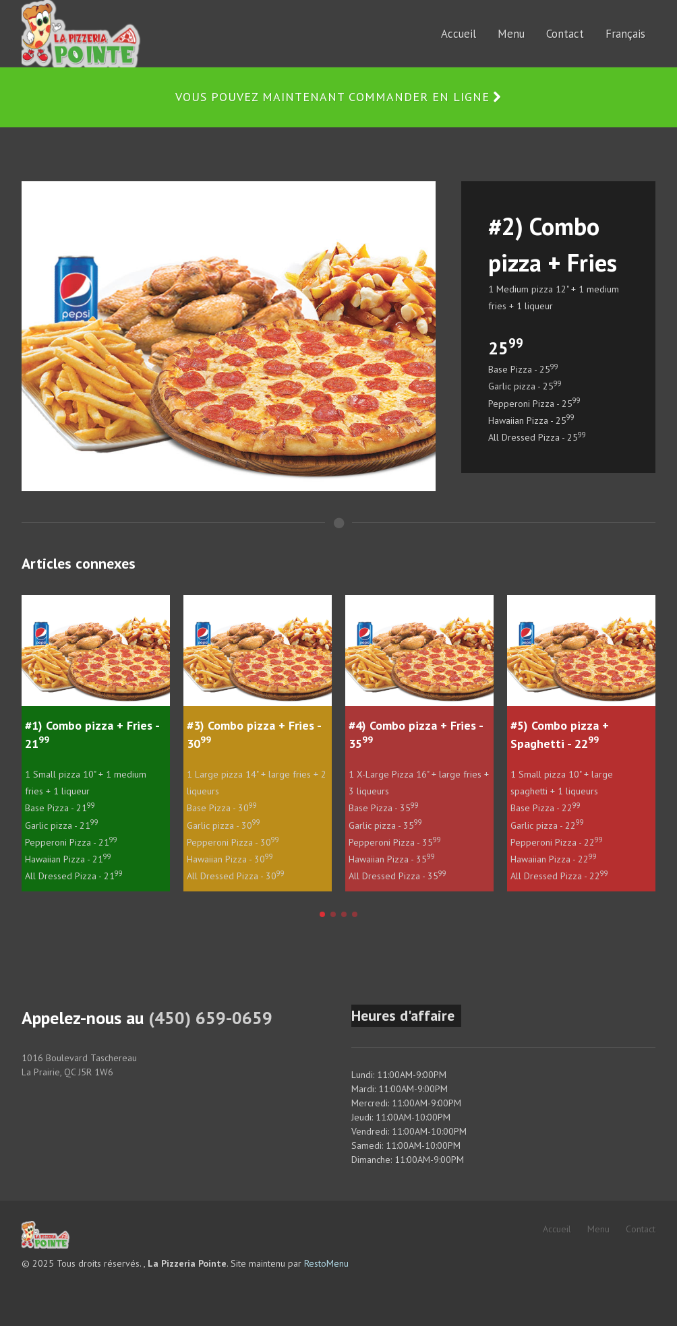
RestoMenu (326, 1263)
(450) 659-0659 (210, 1018)
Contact (640, 1229)
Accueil (557, 1229)
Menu (598, 1229)
